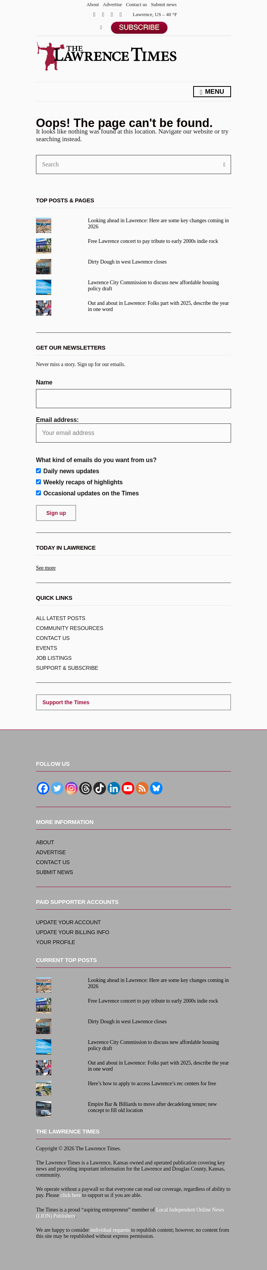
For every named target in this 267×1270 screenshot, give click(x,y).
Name (44, 382)
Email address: (133, 430)
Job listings (54, 658)
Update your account (68, 922)
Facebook (94, 14)
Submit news (164, 4)
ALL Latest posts (60, 618)
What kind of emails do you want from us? (96, 460)
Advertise (112, 4)
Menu (212, 92)
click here (70, 1195)
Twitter (103, 14)
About (92, 4)
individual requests (110, 1230)
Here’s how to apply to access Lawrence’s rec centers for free (152, 1083)
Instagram (112, 14)
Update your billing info (72, 932)
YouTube (121, 14)
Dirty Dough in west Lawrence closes (127, 262)
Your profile (55, 942)
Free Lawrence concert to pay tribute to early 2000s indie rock (153, 241)
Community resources (69, 628)
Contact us (136, 4)
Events (46, 648)
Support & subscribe (67, 668)
